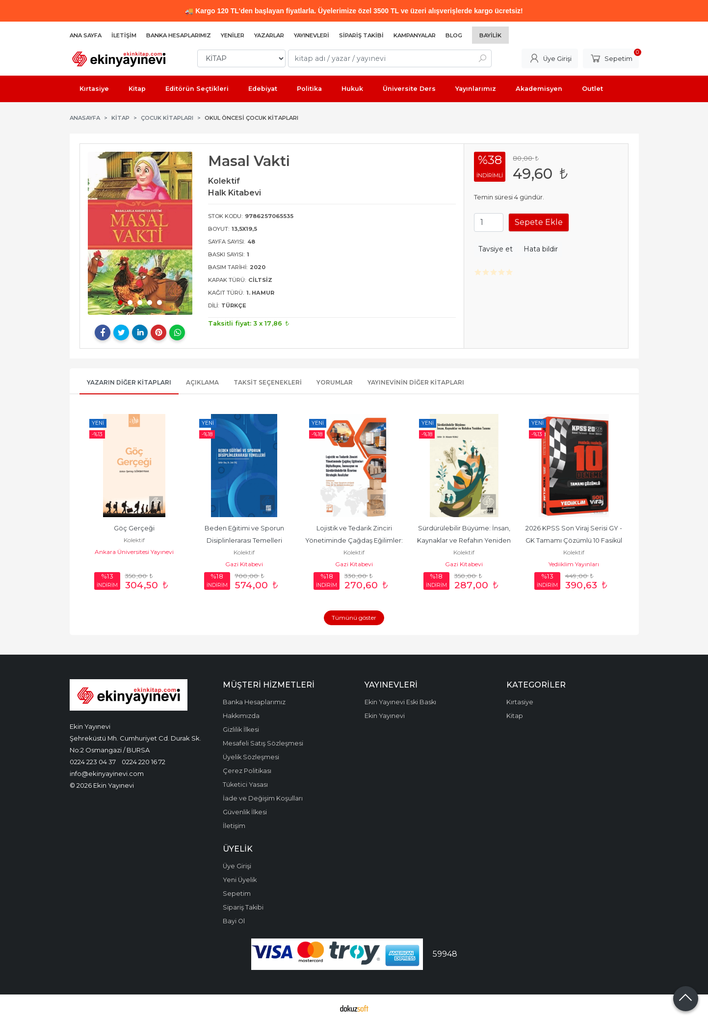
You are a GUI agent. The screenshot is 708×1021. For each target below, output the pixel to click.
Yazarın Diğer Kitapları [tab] (129, 382)
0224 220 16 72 (143, 762)
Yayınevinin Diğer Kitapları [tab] (415, 382)
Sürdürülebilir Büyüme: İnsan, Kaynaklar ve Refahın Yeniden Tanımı (464, 540)
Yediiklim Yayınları (574, 564)
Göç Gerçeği (134, 528)
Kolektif (134, 540)
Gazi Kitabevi (244, 564)
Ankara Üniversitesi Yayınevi (134, 551)
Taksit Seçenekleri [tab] (268, 382)
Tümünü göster (354, 617)
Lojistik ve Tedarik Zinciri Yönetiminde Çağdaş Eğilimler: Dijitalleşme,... (354, 540)
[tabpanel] (140, 233)
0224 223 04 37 (93, 762)
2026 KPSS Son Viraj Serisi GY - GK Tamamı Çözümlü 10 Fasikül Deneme (574, 540)
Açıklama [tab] (202, 382)
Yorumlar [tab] (334, 382)
